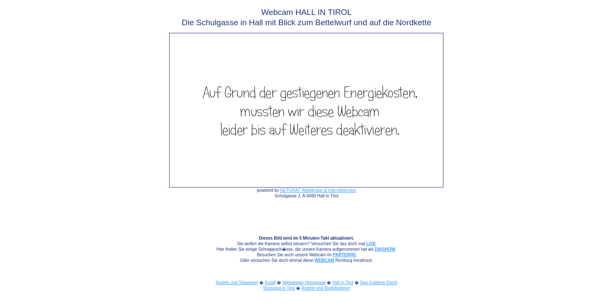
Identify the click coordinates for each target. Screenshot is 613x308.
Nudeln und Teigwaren (237, 282)
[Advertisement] (39, 133)
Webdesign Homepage (304, 282)
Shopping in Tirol (279, 288)
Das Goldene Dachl (378, 282)
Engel (270, 282)
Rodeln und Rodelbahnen (326, 288)
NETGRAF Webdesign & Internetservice (318, 190)
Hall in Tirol (342, 282)
